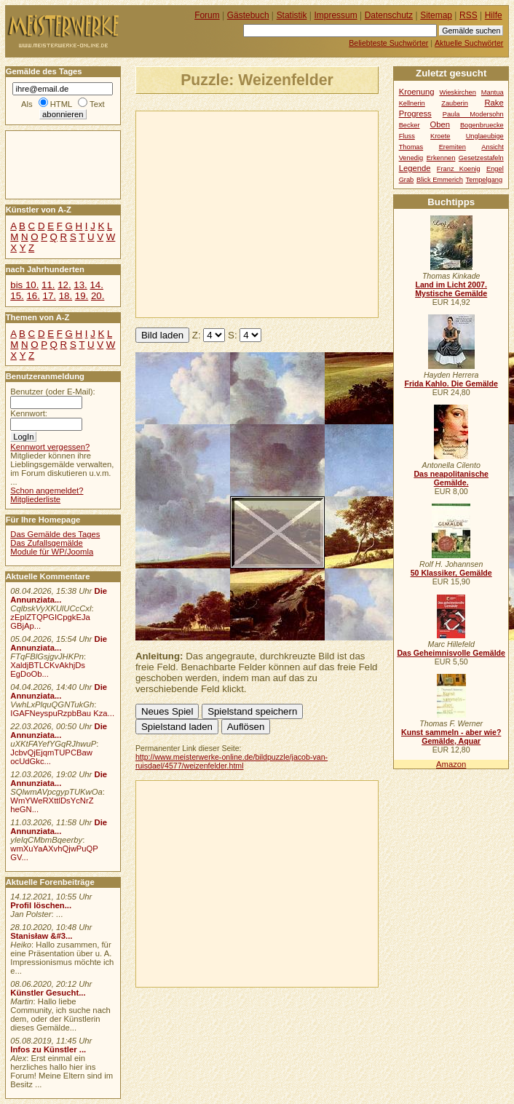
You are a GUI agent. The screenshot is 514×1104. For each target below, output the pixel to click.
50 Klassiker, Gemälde (451, 572)
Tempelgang (484, 179)
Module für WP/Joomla (51, 551)
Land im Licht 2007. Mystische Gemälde (451, 289)
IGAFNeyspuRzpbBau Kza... (62, 713)
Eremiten (452, 147)
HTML (61, 104)
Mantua (492, 92)
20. (97, 295)
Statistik (292, 15)
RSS (468, 15)
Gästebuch (248, 15)
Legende (415, 168)
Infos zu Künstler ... (48, 1049)
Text (97, 104)
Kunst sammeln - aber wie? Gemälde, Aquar (451, 736)
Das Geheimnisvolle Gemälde (451, 652)
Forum (207, 15)
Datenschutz (389, 15)
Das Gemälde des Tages (55, 534)
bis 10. (24, 284)
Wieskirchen (457, 92)
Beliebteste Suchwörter (388, 43)
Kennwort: (28, 413)
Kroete (440, 136)
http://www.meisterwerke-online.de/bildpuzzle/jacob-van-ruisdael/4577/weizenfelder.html (231, 761)
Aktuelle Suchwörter (469, 43)
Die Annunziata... (58, 595)
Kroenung (417, 91)
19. (81, 295)
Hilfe (493, 15)
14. (96, 284)
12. (64, 284)
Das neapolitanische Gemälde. (451, 478)
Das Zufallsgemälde (46, 543)
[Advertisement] (300, 213)
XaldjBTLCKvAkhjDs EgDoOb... (47, 669)
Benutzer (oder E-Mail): (52, 391)
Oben (440, 124)
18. (65, 295)
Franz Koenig (459, 168)
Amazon (451, 764)
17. (49, 295)
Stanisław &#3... (41, 936)
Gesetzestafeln (481, 158)
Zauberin (454, 103)
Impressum (336, 15)
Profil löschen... (40, 905)
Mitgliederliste (35, 499)
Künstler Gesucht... (47, 992)
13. (80, 284)
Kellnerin (412, 103)
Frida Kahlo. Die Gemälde (451, 383)
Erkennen (441, 158)
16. (32, 295)
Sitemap (436, 15)
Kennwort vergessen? (50, 446)
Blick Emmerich (439, 179)
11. (48, 284)
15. (16, 295)
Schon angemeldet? (46, 490)
